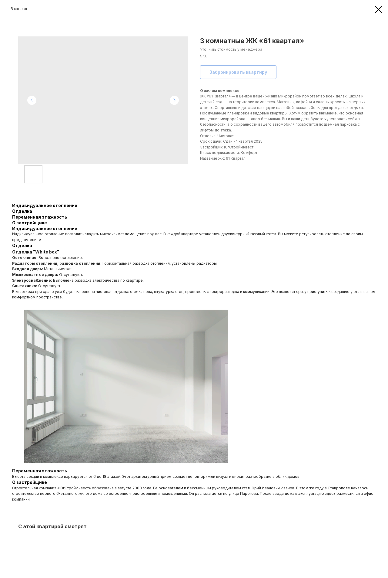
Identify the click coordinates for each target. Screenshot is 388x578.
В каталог (19, 8)
